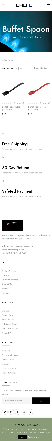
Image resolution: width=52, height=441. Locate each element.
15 (12, 68)
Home (14, 37)
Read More (33, 437)
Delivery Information (10, 355)
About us (6, 350)
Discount (6, 364)
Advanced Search (10, 324)
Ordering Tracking (10, 279)
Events (5, 288)
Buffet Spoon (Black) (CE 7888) (12, 108)
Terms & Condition (10, 328)
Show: (6, 68)
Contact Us (7, 284)
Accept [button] (23, 437)
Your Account (8, 319)
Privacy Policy (8, 315)
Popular (5, 292)
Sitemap (5, 310)
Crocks (22, 37)
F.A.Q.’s (5, 275)
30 (16, 68)
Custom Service (9, 270)
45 (21, 68)
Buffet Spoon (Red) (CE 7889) (37, 108)
